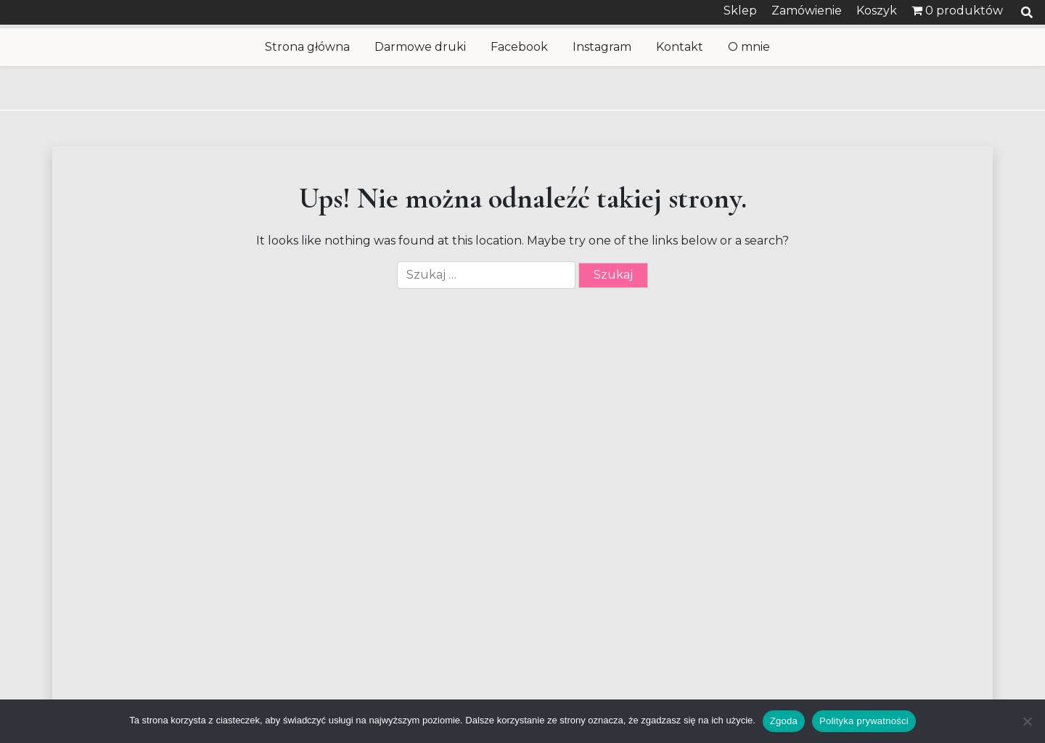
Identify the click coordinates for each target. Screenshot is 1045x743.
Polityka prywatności (864, 720)
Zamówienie (806, 10)
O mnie (749, 47)
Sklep (740, 10)
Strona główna (307, 47)
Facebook (519, 47)
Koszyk (876, 10)
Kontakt (679, 47)
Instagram (602, 47)
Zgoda (784, 720)
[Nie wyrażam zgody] (1027, 721)
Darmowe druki (420, 47)
